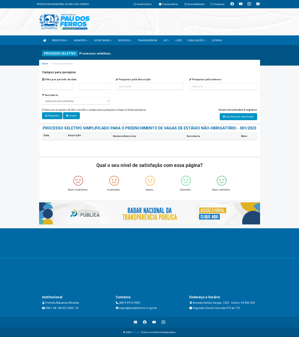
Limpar (71, 115)
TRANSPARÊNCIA (147, 40)
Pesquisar (52, 115)
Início (45, 63)
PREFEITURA (60, 40)
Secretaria (50, 95)
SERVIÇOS (125, 40)
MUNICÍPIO (81, 40)
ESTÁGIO (217, 40)
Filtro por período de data (59, 79)
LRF (166, 40)
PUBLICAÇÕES (197, 40)
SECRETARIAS (103, 40)
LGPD (179, 40)
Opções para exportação (238, 116)
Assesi (136, 332)
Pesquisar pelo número (205, 79)
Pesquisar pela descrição (133, 79)
